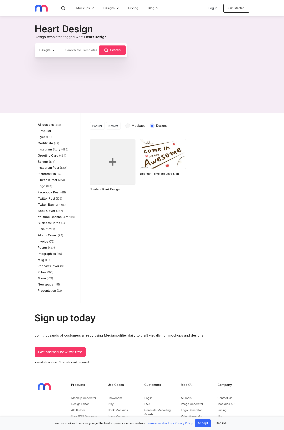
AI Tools (186, 398)
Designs (109, 8)
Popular (97, 126)
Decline (221, 423)
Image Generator (192, 404)
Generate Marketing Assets (157, 412)
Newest (113, 126)
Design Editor (80, 404)
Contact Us (224, 398)
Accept (203, 423)
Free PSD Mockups (84, 416)
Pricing (133, 8)
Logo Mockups (118, 416)
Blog (151, 8)
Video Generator (192, 416)
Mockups (83, 8)
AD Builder (78, 410)
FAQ (147, 404)
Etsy (111, 404)
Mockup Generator (83, 398)
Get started (236, 8)
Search (112, 50)
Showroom (115, 398)
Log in (212, 8)
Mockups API (226, 404)
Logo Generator (191, 410)
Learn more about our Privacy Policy (170, 423)
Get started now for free (60, 352)
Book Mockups (118, 410)
